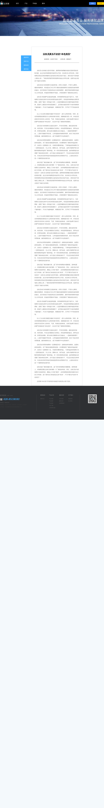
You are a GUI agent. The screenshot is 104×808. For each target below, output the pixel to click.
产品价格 (51, 403)
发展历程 (70, 398)
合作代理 (61, 398)
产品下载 (51, 405)
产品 (26, 3)
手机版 (35, 3)
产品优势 (51, 401)
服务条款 (26, 69)
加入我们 (70, 401)
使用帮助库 (61, 403)
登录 (92, 3)
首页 (17, 3)
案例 (43, 3)
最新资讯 (26, 57)
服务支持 (61, 401)
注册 (100, 3)
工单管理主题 (52, 407)
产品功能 (51, 398)
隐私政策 (26, 65)
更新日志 (26, 61)
